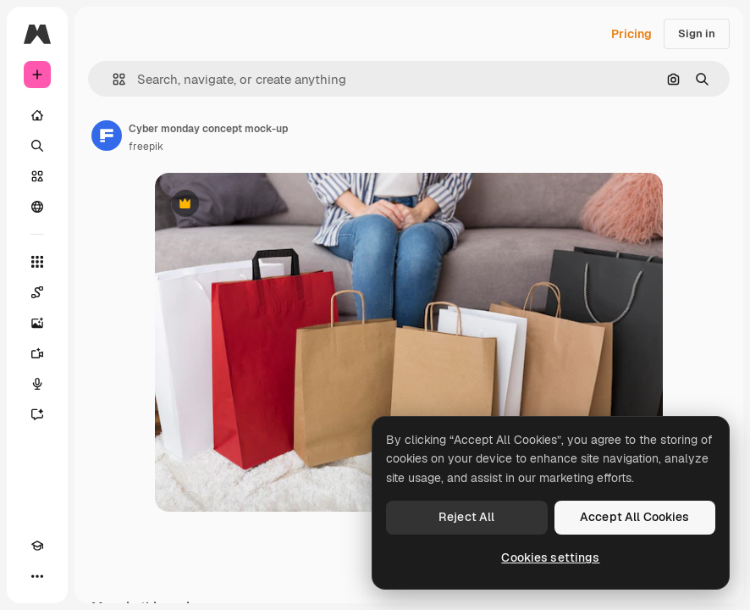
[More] (37, 576)
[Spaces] (37, 292)
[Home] (37, 115)
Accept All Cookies (635, 516)
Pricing (631, 34)
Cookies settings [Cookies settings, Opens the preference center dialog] (550, 557)
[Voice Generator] (37, 383)
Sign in (696, 33)
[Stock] (37, 176)
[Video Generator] (37, 353)
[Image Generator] (37, 322)
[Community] (37, 206)
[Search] (37, 145)
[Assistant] (37, 414)
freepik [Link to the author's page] (146, 146)
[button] (112, 79)
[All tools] (37, 261)
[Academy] (37, 545)
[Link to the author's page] (106, 135)
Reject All (466, 516)
